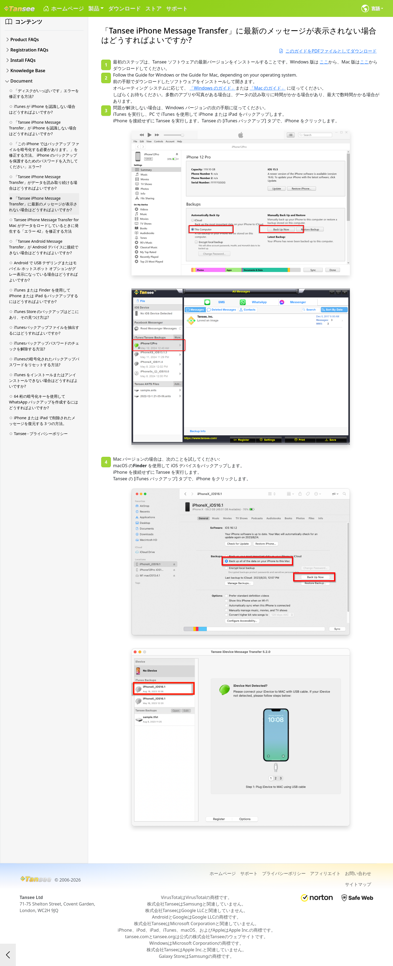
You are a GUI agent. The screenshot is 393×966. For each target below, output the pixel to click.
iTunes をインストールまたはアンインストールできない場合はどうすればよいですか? (43, 380)
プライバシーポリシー (284, 873)
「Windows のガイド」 (212, 88)
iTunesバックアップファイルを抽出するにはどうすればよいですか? (44, 330)
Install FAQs (22, 60)
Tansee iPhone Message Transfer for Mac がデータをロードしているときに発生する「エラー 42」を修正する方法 (44, 225)
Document (21, 81)
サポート (177, 8)
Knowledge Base (27, 71)
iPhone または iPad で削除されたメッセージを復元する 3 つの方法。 (42, 420)
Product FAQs (24, 39)
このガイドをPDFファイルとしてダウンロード (328, 51)
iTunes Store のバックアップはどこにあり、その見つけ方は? (44, 314)
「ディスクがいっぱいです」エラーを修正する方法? (44, 93)
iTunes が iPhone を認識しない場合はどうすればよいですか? (42, 109)
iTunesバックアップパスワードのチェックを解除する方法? (44, 346)
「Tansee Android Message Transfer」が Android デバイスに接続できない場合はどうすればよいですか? (43, 247)
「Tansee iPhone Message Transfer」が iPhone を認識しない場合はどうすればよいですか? (42, 128)
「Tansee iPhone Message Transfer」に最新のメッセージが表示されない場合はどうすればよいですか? (43, 204)
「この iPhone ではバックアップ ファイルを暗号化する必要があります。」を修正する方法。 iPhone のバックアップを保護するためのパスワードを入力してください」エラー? (44, 155)
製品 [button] (93, 8)
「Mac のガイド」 (267, 88)
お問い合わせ (358, 873)
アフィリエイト (325, 873)
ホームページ (63, 9)
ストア (153, 8)
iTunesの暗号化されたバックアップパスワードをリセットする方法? (44, 361)
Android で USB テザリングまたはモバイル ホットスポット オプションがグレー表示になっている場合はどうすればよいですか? (43, 271)
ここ (324, 62)
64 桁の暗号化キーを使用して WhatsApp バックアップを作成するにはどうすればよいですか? (43, 402)
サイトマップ (358, 884)
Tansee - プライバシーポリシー (38, 433)
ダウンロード (124, 8)
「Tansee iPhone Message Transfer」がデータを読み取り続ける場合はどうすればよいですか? (43, 182)
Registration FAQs (29, 50)
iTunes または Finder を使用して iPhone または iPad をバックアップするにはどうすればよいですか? (43, 295)
